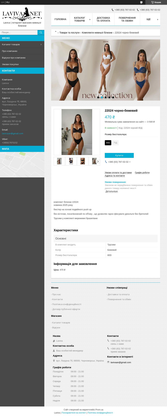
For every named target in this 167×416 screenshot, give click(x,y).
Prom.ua (99, 410)
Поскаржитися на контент (74, 413)
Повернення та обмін (127, 19)
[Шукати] (40, 32)
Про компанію (9, 51)
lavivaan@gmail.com (12, 133)
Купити (119, 155)
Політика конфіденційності (66, 304)
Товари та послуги (69, 32)
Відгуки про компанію (14, 57)
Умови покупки (10, 64)
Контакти (57, 299)
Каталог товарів (11, 44)
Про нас (56, 294)
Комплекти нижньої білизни (97, 32)
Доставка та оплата (103, 19)
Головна (60, 19)
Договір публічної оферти (66, 309)
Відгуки (56, 327)
